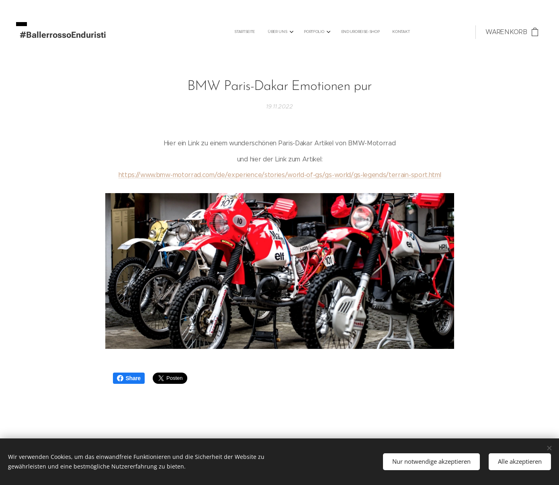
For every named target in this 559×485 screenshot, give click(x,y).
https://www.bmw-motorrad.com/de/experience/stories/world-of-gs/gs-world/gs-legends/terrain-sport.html (279, 175)
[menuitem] (352, 32)
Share (129, 378)
